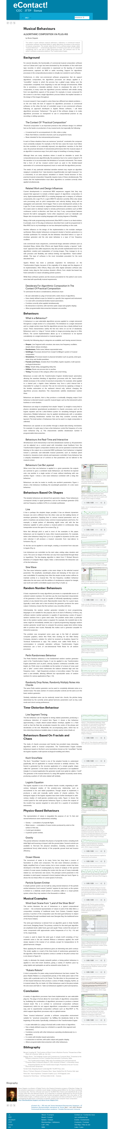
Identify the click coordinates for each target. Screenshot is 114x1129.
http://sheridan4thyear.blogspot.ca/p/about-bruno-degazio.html (38, 1100)
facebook (11, 23)
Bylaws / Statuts (47, 1120)
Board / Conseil (47, 1117)
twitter (14, 23)
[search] (79, 17)
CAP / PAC (45, 1125)
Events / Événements (81, 1120)
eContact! (11, 1120)
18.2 (26, 18)
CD (9, 1127)
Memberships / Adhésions (51, 1122)
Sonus (38, 10)
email (7, 23)
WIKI (43, 1127)
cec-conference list (81, 1117)
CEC (19, 10)
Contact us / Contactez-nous (84, 1115)
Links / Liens (78, 1127)
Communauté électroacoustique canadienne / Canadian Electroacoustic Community (55, 1109)
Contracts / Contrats (81, 1122)
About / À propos (48, 1115)
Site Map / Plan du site (82, 1125)
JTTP (28, 10)
